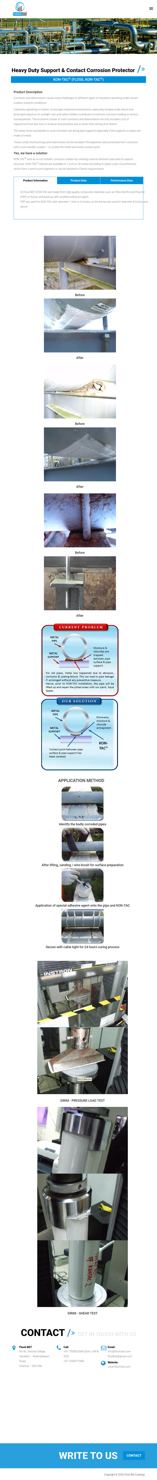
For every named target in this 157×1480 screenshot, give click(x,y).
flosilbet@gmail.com (120, 1356)
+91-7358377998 (74, 1361)
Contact (134, 1456)
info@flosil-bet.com (119, 1351)
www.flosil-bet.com (119, 1366)
